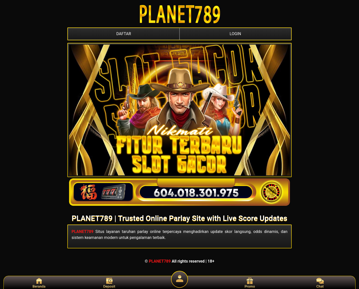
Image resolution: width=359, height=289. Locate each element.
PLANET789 (82, 231)
